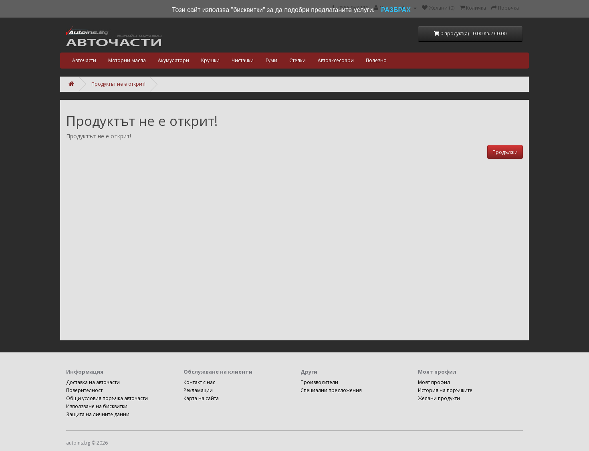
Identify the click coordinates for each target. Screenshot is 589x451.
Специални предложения (331, 390)
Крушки (210, 60)
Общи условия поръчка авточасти (107, 398)
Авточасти (84, 60)
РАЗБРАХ (396, 9)
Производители (319, 382)
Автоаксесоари (336, 60)
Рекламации (198, 390)
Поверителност (84, 390)
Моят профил (434, 382)
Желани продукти (439, 398)
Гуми (271, 60)
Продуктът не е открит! (118, 84)
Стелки (297, 60)
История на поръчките (445, 390)
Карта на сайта (201, 398)
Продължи (505, 152)
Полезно (376, 60)
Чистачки (243, 60)
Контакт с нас (199, 382)
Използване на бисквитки (96, 406)
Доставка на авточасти (93, 382)
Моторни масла (127, 60)
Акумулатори (173, 60)
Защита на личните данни (97, 414)
